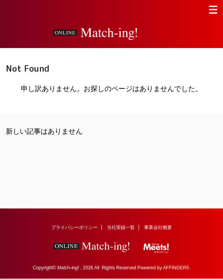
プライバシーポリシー (74, 227)
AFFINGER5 (176, 267)
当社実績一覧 (121, 227)
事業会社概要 (158, 227)
